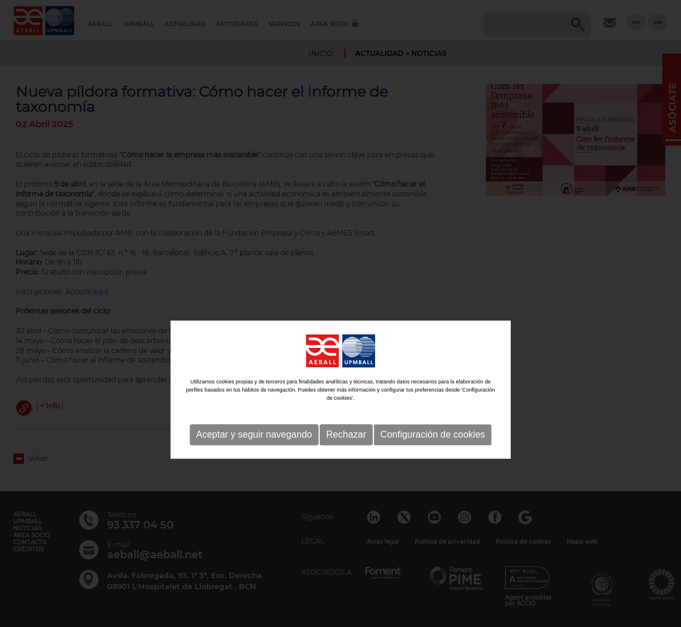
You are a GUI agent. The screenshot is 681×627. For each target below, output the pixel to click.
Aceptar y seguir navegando (254, 464)
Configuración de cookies (432, 464)
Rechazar (346, 464)
